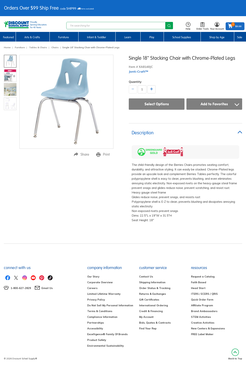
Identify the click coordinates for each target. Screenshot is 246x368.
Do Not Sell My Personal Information (110, 305)
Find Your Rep (147, 328)
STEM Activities (201, 316)
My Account (146, 316)
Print (103, 154)
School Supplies (181, 37)
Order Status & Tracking (154, 288)
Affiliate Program (202, 305)
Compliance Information (102, 316)
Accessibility (95, 328)
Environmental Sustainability (105, 345)
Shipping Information (152, 282)
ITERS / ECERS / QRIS (204, 293)
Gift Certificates (149, 299)
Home (7, 47)
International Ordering (153, 305)
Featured (8, 37)
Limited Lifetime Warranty (104, 293)
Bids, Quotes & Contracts (155, 322)
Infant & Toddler (96, 37)
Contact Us (146, 276)
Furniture (63, 37)
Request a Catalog (202, 276)
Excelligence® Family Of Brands (107, 334)
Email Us (47, 288)
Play (151, 37)
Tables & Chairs (38, 47)
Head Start (198, 288)
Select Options (157, 104)
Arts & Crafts (32, 37)
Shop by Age (216, 37)
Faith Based (198, 282)
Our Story (93, 276)
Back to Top (235, 354)
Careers (92, 288)
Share (81, 154)
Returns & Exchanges (152, 293)
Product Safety (96, 339)
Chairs (55, 47)
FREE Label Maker (202, 334)
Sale (239, 37)
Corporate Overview (100, 282)
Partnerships (95, 322)
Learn (127, 37)
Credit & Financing (151, 311)
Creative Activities (202, 322)
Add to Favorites (220, 104)
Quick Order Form (202, 299)
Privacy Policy (96, 299)
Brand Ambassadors (204, 311)
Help (188, 26)
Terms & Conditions (99, 311)
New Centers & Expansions (208, 328)
